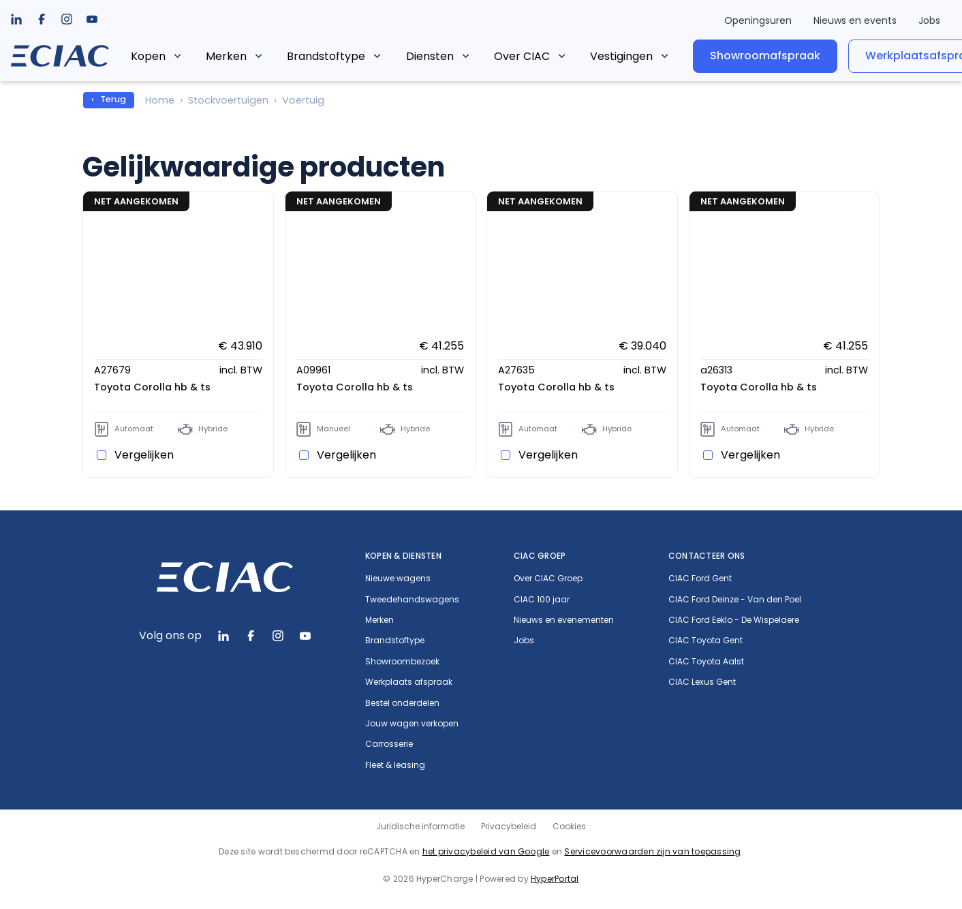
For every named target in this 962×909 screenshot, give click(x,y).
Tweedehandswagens (412, 599)
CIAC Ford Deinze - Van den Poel (734, 599)
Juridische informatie (420, 826)
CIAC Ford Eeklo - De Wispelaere (733, 620)
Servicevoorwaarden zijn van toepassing (652, 851)
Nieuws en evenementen (564, 620)
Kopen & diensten (403, 555)
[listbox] (41, 19)
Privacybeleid (508, 826)
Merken (255, 56)
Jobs (929, 20)
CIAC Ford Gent (700, 578)
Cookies (569, 826)
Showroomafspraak (719, 55)
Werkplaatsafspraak (877, 55)
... (622, 53)
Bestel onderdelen (402, 703)
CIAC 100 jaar (542, 599)
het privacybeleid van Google (486, 851)
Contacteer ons (706, 555)
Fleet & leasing (395, 765)
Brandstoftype (355, 56)
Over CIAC (551, 56)
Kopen (177, 56)
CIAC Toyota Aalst (706, 661)
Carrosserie (389, 744)
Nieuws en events (855, 20)
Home (159, 100)
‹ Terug (108, 99)
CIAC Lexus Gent (702, 682)
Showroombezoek (402, 661)
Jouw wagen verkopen (412, 723)
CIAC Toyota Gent (705, 640)
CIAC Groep (539, 555)
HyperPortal (555, 878)
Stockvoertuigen (228, 100)
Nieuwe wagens (398, 578)
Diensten (459, 56)
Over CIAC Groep (548, 578)
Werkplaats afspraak (408, 682)
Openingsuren (758, 20)
